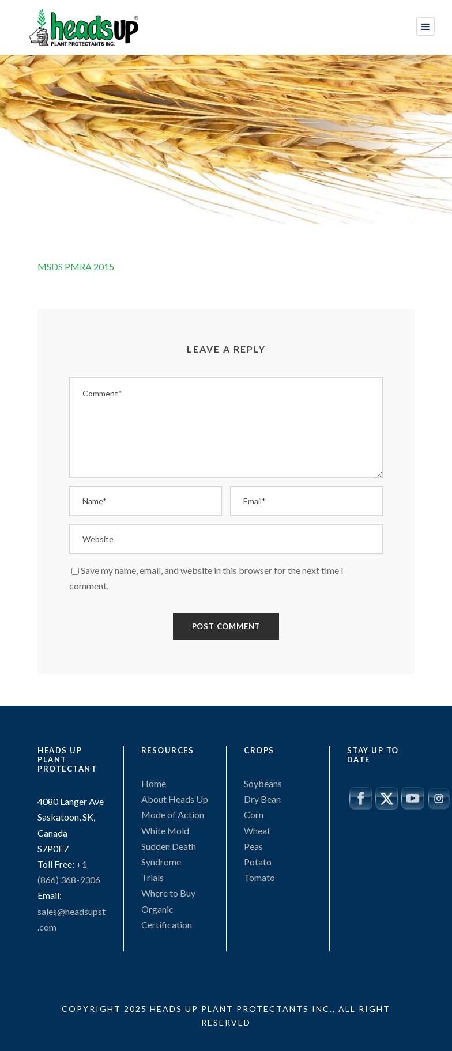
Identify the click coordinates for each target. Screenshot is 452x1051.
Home (153, 783)
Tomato (259, 877)
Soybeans (263, 783)
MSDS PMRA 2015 (75, 266)
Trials (152, 877)
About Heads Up (174, 798)
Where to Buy (168, 892)
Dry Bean (262, 798)
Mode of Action (172, 814)
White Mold (165, 830)
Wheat (257, 830)
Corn (253, 814)
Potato (258, 861)
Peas (253, 846)
